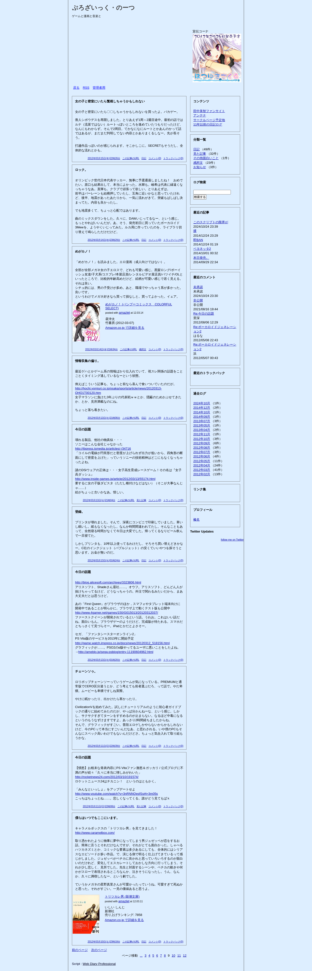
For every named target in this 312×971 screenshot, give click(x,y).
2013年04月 (201, 430)
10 (173, 955)
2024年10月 (201, 403)
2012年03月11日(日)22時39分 (104, 746)
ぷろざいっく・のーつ (103, 7)
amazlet (124, 312)
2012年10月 (201, 439)
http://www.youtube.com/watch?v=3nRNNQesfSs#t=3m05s (116, 794)
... (141, 955)
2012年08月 (201, 447)
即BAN (198, 240)
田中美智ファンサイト (209, 111)
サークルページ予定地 (209, 120)
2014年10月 (201, 412)
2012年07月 (201, 452)
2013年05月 (201, 425)
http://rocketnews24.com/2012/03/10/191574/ (106, 777)
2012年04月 (201, 465)
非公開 (198, 300)
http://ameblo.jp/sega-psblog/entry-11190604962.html (115, 652)
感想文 (142, 349)
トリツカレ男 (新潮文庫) (122, 896)
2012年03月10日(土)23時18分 (104, 941)
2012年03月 (201, 470)
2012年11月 (201, 434)
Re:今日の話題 (203, 313)
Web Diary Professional (99, 964)
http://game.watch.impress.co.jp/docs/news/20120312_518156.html (122, 643)
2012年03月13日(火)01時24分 (104, 560)
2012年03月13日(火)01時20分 (104, 660)
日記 (143, 158)
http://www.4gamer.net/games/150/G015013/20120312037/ (116, 612)
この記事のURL (130, 158)
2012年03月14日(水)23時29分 (104, 240)
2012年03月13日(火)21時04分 (99, 500)
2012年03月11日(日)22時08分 (99, 806)
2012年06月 (201, 456)
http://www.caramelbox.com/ (95, 833)
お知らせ (199, 167)
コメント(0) (154, 158)
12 (184, 955)
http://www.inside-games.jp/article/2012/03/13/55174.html (115, 479)
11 (179, 955)
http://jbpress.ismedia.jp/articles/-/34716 (103, 448)
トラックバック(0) (173, 158)
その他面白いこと (206, 158)
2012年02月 (201, 474)
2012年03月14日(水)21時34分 (101, 349)
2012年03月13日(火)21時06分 (104, 418)
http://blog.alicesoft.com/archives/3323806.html (108, 582)
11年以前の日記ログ (207, 124)
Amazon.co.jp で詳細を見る (124, 328)
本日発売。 (201, 258)
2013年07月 (201, 421)
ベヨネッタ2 (202, 249)
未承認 (198, 287)
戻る (76, 87)
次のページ (99, 950)
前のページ (80, 950)
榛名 (196, 519)
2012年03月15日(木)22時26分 (104, 158)
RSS (86, 87)
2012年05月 (201, 461)
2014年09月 (201, 416)
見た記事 (141, 500)
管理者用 (99, 87)
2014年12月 (201, 407)
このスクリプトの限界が (210, 222)
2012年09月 (201, 443)
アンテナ (199, 115)
